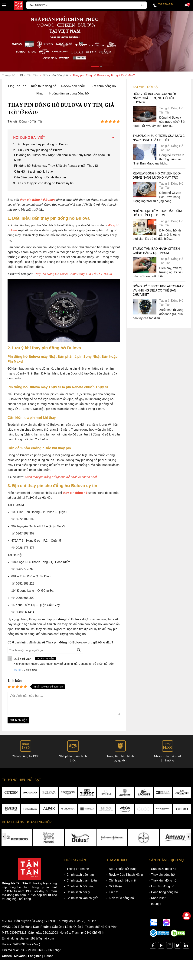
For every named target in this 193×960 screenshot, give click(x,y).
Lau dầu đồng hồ (162, 886)
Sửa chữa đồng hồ (103, 86)
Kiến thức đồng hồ (43, 86)
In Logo (156, 904)
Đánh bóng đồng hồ (164, 892)
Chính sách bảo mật (122, 880)
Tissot (48, 956)
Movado (20, 956)
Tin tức (113, 892)
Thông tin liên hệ (78, 869)
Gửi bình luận (18, 720)
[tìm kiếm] (142, 5)
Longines (34, 956)
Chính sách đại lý (78, 892)
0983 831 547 (165, 3)
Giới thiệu (115, 886)
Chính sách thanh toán (82, 880)
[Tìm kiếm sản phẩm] (86, 5)
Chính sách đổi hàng (80, 886)
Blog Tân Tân (17, 86)
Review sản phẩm (73, 86)
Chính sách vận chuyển (82, 898)
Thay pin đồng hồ (163, 874)
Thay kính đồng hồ (163, 880)
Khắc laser (158, 898)
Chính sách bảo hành (81, 874)
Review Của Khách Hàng (126, 874)
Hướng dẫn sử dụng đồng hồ (69, 93)
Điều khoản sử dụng (122, 869)
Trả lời (17, 669)
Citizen (7, 956)
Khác (39, 93)
